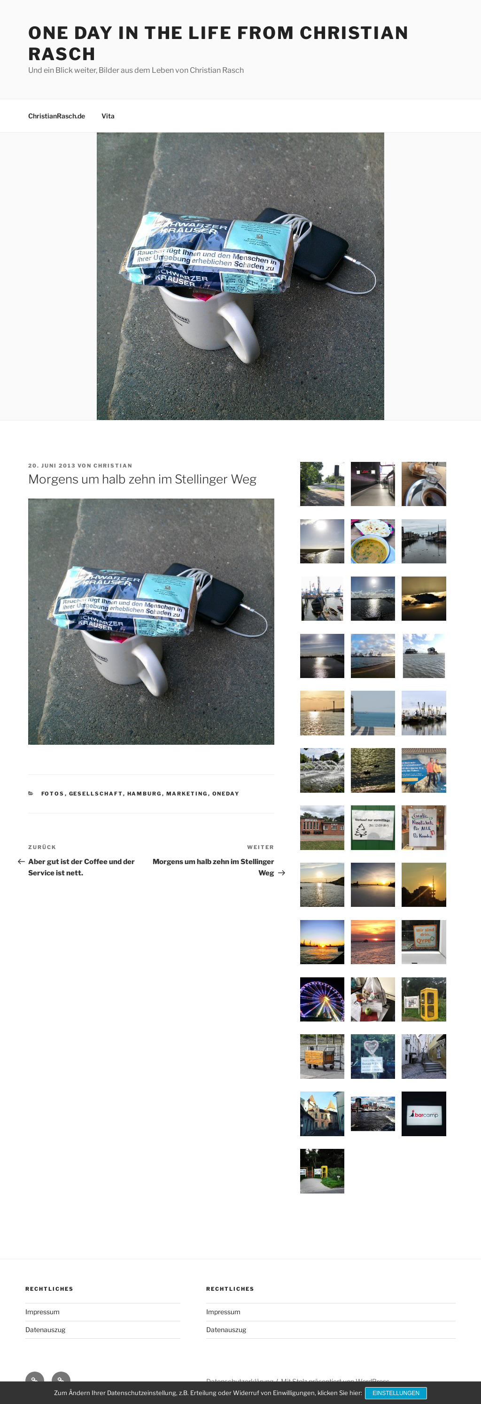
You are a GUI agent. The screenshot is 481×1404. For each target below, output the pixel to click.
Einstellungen (396, 1393)
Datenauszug (45, 1330)
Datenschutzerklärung (239, 1381)
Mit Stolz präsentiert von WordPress (335, 1381)
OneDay (226, 793)
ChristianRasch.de (56, 116)
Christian (112, 465)
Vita (108, 116)
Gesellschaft (96, 793)
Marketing (187, 793)
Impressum (42, 1312)
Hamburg (144, 793)
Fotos (53, 793)
